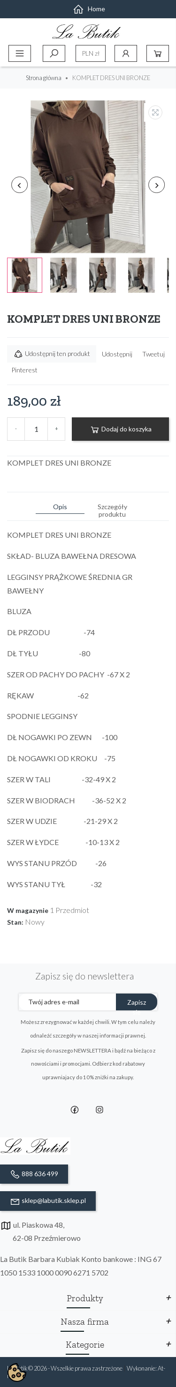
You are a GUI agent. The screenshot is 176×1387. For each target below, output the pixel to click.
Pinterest (24, 370)
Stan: (15, 922)
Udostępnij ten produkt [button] (51, 354)
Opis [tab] (60, 507)
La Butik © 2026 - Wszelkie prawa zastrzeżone (65, 1368)
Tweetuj (153, 354)
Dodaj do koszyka (121, 429)
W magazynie (27, 910)
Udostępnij (117, 354)
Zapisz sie (136, 1004)
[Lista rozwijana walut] (91, 53)
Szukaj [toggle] (54, 53)
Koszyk (158, 53)
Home (89, 9)
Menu (20, 53)
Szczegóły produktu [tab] (112, 510)
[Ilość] (36, 429)
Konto (126, 53)
